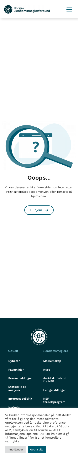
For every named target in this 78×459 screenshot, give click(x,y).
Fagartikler (16, 369)
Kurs (46, 369)
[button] (69, 9)
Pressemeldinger (20, 378)
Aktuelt (13, 351)
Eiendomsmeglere (55, 351)
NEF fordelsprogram (54, 400)
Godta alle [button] (36, 449)
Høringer (14, 407)
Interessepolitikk (20, 398)
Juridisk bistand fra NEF (54, 379)
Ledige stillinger (54, 390)
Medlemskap (52, 361)
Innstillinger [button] (15, 449)
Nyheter (14, 361)
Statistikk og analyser (17, 388)
